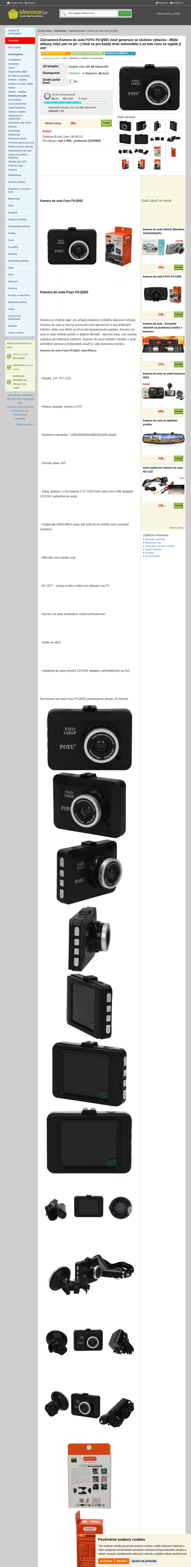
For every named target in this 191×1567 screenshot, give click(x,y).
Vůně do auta (15, 165)
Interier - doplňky (17, 91)
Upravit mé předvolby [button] (143, 1561)
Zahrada (12, 325)
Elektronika (14, 198)
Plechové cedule (17, 138)
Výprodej (13, 40)
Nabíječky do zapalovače (15, 117)
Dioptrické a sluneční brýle (19, 190)
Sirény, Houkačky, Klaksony (17, 156)
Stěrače (12, 126)
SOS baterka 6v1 (20, 411)
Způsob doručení (153, 549)
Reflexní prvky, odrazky (20, 146)
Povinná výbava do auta (21, 142)
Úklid (10, 274)
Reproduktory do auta (20, 150)
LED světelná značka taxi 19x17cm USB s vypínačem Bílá (20, 399)
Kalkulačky (20, 418)
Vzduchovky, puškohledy (15, 317)
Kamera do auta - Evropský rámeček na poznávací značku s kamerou (162, 327)
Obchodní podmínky (155, 539)
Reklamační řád (153, 542)
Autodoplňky (60, 31)
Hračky (11, 233)
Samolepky (14, 130)
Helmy (11, 87)
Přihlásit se (176, 2)
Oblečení (13, 281)
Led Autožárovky (17, 103)
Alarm (11, 67)
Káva (11, 240)
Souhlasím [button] (106, 1561)
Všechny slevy (176, 528)
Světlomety (14, 134)
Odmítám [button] (122, 1561)
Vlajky (11, 309)
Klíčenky (12, 253)
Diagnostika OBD (17, 71)
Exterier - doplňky (17, 79)
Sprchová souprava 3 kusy (20, 407)
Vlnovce (12, 169)
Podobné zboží (152, 556)
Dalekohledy (14, 175)
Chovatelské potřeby (19, 226)
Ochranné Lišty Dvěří (19, 122)
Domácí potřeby (16, 182)
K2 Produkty (14, 99)
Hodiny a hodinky (17, 219)
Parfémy (12, 288)
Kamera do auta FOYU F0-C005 (162, 276)
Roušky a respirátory (19, 295)
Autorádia (13, 63)
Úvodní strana (15, 2)
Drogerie (12, 212)
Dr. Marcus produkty (19, 75)
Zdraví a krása (16, 332)
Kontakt (30, 2)
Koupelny (13, 247)
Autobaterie (14, 59)
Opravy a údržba (17, 111)
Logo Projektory (16, 107)
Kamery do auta (77, 31)
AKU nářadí (14, 47)
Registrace (162, 2)
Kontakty (149, 553)
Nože (11, 267)
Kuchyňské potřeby (18, 260)
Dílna (11, 205)
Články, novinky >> (25, 424)
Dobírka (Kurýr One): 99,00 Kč (63, 136)
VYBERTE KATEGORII (14, 32)
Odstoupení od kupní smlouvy (160, 546)
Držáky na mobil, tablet (20, 83)
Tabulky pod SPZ (17, 161)
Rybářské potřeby (17, 302)
